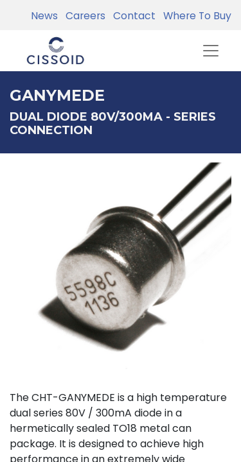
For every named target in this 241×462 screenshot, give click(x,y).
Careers (82, 15)
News (44, 15)
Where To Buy (194, 15)
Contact (132, 15)
